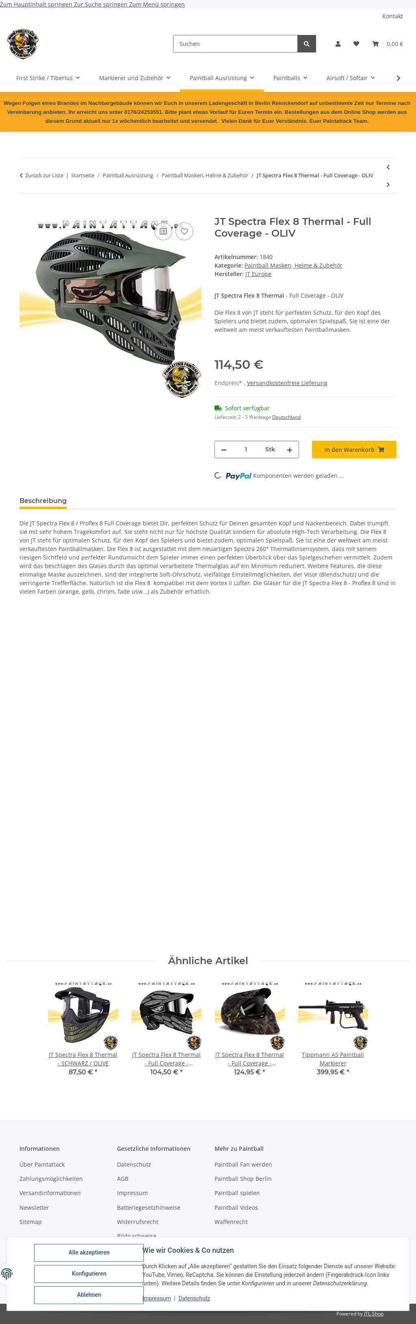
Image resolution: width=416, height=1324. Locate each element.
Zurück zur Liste (44, 175)
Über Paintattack (42, 1164)
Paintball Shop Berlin (243, 1178)
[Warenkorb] (388, 44)
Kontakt (392, 16)
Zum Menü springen (157, 4)
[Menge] (246, 449)
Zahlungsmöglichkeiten (51, 1178)
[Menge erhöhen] (290, 449)
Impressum (157, 1299)
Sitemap (31, 1222)
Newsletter (34, 1207)
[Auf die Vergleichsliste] (163, 231)
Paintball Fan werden (243, 1164)
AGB (122, 1178)
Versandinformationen (50, 1193)
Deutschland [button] (286, 417)
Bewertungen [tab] (103, 501)
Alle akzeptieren (89, 1253)
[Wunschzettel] (356, 44)
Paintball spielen (237, 1193)
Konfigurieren (89, 1274)
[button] (338, 44)
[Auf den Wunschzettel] (184, 231)
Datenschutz (194, 1299)
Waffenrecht (231, 1222)
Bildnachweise (136, 1236)
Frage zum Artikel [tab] (169, 501)
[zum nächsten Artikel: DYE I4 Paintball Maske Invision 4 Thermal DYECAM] (388, 184)
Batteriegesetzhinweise (148, 1207)
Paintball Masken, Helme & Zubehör (293, 265)
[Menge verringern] (224, 449)
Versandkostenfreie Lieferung (287, 383)
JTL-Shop (374, 1313)
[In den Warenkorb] (26, 211)
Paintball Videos (236, 1207)
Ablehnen (89, 1295)
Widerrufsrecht (137, 1222)
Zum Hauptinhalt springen (37, 4)
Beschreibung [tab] (43, 501)
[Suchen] (235, 43)
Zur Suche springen (101, 4)
